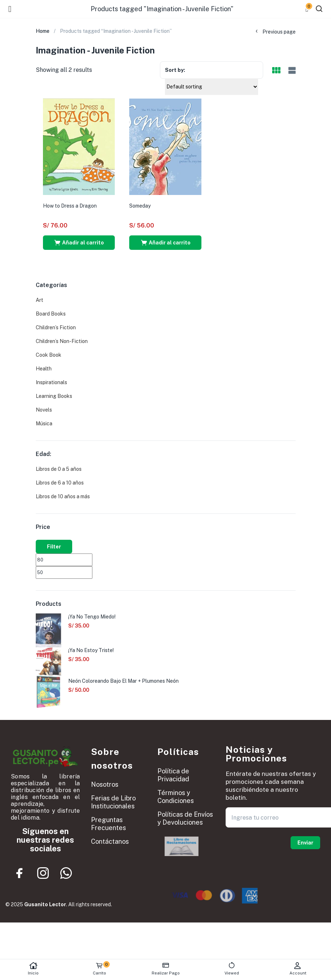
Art (39, 300)
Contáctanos (110, 841)
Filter (54, 547)
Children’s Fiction (56, 327)
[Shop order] (211, 86)
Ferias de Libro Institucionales (113, 802)
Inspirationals (51, 382)
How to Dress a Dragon (70, 206)
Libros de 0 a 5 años (59, 469)
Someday (140, 206)
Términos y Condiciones (175, 796)
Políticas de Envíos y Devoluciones (185, 818)
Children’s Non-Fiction (62, 341)
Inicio (33, 968)
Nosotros (104, 784)
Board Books (51, 314)
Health (44, 369)
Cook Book (48, 355)
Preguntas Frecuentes (108, 823)
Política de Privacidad (173, 775)
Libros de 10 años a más (63, 496)
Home (42, 31)
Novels (44, 410)
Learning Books (54, 396)
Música (44, 423)
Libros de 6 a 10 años (60, 483)
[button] (79, 242)
